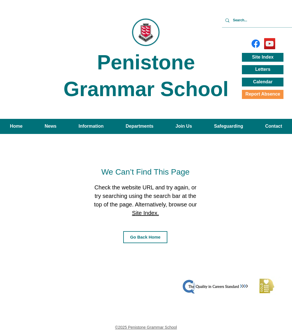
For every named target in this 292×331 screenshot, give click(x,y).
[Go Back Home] (145, 237)
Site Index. (145, 213)
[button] (50, 126)
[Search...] (262, 20)
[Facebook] (255, 43)
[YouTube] (269, 43)
